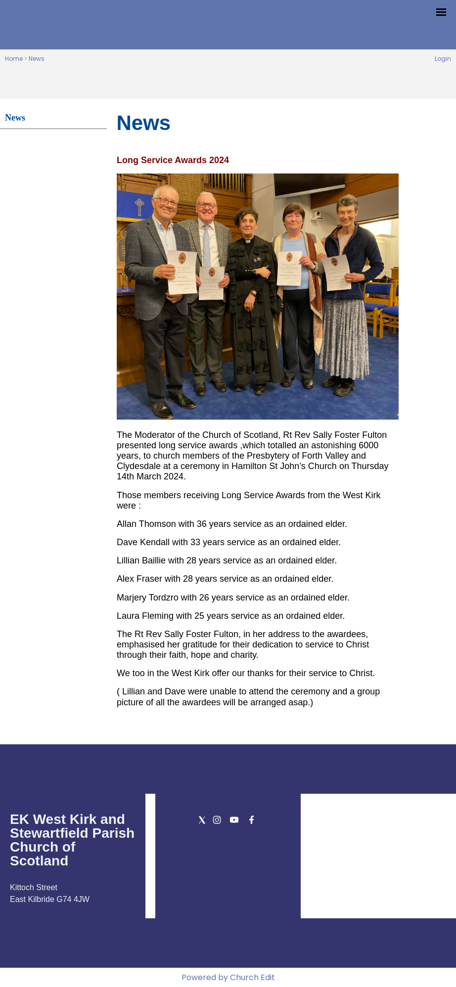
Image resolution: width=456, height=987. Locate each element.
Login (443, 58)
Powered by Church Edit (228, 977)
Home (14, 58)
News (37, 58)
